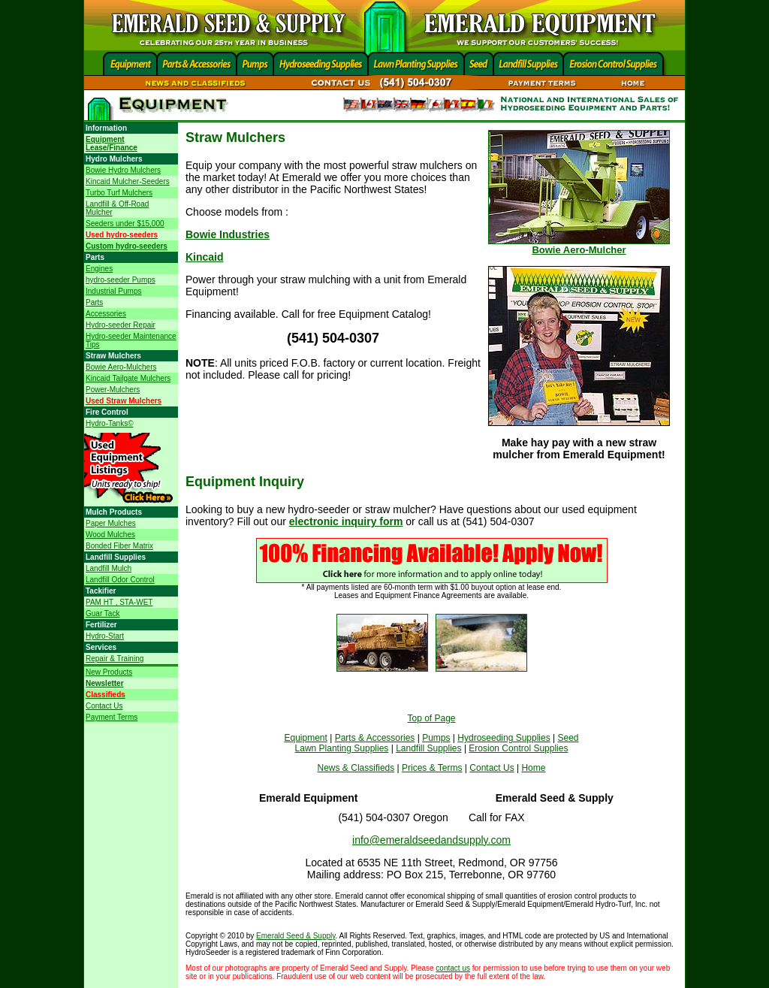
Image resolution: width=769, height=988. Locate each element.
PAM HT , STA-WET (119, 602)
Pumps (436, 738)
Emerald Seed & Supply (295, 936)
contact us (453, 968)
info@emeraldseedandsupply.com (431, 840)
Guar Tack (102, 613)
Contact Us (104, 706)
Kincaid (204, 257)
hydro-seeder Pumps (120, 280)
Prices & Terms (432, 768)
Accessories (106, 314)
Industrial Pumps (113, 291)
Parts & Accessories (375, 738)
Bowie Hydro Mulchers (123, 170)
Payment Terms (111, 717)
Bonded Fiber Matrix (119, 546)
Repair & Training (114, 658)
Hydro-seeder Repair (120, 325)
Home (533, 768)
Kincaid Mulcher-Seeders (128, 181)
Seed (568, 738)
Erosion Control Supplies (518, 748)
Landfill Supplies (428, 748)
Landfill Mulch (108, 568)
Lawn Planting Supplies (342, 748)
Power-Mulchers (113, 389)
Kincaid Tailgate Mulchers (128, 378)
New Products (109, 672)
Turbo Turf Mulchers (119, 193)
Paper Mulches (111, 523)
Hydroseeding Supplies (503, 738)
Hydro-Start (105, 636)
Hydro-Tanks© (110, 423)
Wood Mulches (110, 534)
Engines (99, 268)
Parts (94, 302)
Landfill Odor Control (120, 580)
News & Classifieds (356, 768)
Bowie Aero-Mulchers (121, 367)
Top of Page (431, 718)
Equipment (305, 738)
